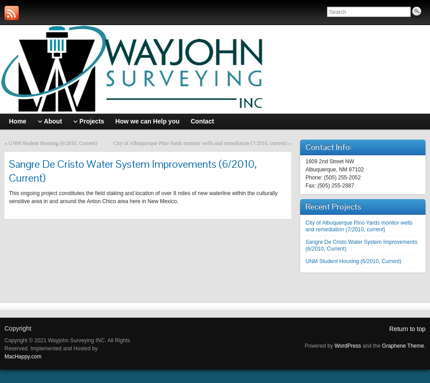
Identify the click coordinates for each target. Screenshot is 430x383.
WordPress (348, 346)
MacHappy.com (22, 356)
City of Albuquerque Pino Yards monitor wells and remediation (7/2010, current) (200, 143)
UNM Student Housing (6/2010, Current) (53, 143)
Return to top (407, 328)
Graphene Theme (403, 346)
